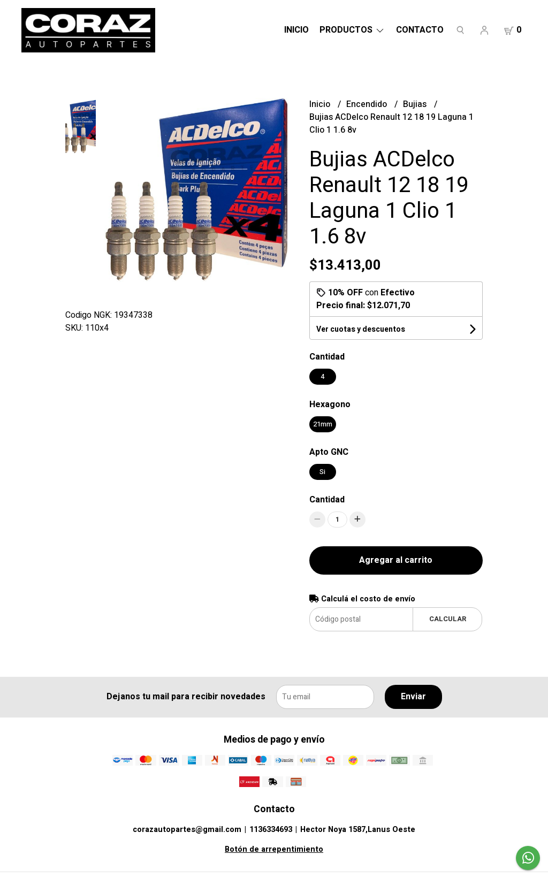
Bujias (416, 104)
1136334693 (270, 829)
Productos (352, 30)
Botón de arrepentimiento (274, 849)
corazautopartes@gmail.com (187, 829)
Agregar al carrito (395, 560)
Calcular (447, 619)
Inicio (296, 30)
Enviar (413, 696)
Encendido (367, 104)
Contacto (420, 30)
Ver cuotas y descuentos (360, 329)
